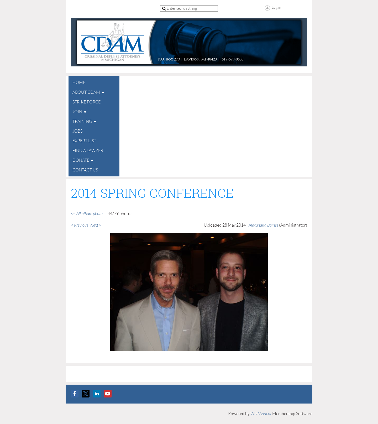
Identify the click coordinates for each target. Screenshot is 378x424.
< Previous (79, 225)
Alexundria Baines (263, 225)
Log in (276, 7)
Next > (95, 225)
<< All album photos (87, 213)
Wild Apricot (260, 413)
